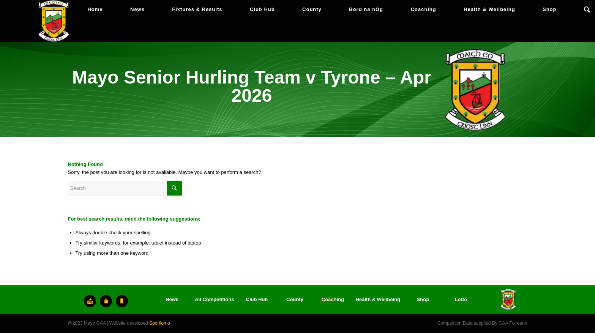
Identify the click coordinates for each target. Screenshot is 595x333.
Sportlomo (159, 323)
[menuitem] (94, 9)
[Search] (587, 9)
